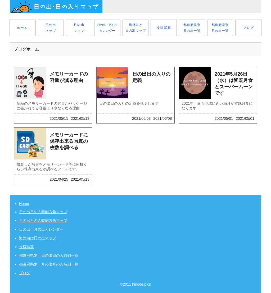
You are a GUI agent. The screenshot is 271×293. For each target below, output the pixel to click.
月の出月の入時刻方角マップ (43, 220)
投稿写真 (26, 247)
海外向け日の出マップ (37, 238)
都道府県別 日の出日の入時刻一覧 (48, 255)
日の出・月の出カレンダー (41, 229)
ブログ (24, 273)
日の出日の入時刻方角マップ (43, 212)
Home (24, 204)
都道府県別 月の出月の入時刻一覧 (48, 264)
